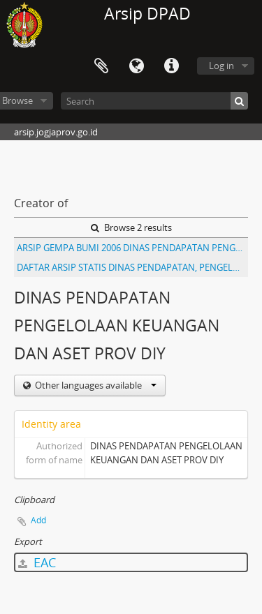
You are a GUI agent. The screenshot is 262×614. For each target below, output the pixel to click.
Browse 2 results (131, 227)
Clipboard (101, 66)
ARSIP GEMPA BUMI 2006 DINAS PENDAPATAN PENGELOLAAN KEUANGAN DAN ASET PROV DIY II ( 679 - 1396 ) (132, 247)
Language (136, 66)
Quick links (171, 66)
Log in (221, 65)
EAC (37, 562)
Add (38, 520)
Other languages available (95, 385)
